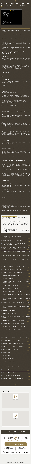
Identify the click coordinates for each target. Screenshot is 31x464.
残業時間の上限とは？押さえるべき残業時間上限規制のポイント (14, 323)
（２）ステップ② (5, 15)
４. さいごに (4, 23)
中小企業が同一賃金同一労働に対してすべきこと (12, 340)
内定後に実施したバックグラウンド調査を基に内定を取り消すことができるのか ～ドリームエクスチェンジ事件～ (16, 244)
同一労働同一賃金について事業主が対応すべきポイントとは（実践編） (16, 337)
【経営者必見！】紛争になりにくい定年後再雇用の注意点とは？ (14, 378)
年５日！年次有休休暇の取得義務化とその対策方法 (12, 375)
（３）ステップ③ (5, 16)
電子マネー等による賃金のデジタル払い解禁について (12, 272)
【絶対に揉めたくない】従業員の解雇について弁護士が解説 (14, 343)
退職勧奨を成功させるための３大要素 (10, 313)
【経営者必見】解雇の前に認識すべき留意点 (11, 366)
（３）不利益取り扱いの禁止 (7, 22)
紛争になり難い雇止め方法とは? (8, 369)
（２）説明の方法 (5, 21)
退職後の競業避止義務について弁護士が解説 (11, 288)
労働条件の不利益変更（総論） (8, 358)
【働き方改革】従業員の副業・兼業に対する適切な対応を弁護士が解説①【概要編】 (16, 307)
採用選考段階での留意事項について (9, 278)
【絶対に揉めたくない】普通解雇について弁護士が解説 (13, 346)
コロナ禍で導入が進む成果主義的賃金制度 (10, 285)
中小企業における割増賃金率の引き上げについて (12, 269)
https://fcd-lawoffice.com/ (15, 455)
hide (13, 10)
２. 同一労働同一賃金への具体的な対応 (8, 13)
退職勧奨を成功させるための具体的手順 (10, 310)
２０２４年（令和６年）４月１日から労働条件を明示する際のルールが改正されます (16, 252)
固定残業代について (6, 355)
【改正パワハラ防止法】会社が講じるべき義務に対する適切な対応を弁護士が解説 (16, 317)
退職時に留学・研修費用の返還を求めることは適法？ (12, 329)
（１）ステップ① (5, 14)
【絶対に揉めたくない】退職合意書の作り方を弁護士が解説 (14, 326)
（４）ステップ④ (5, 17)
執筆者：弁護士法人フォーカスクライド (9, 216)
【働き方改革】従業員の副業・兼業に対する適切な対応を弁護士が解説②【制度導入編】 (16, 299)
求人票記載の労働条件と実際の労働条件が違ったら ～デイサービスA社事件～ (12, 237)
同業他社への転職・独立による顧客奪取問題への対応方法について (15, 240)
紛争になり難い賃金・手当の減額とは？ (10, 372)
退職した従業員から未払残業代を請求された (11, 349)
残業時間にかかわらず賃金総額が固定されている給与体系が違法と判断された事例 (16, 260)
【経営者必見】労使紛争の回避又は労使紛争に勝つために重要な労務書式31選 (16, 295)
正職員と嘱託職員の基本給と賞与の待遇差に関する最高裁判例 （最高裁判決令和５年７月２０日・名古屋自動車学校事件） (16, 256)
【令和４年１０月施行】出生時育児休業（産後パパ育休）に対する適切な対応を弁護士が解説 (16, 282)
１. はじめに (4, 12)
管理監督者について (6, 352)
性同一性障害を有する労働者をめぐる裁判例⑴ (11, 275)
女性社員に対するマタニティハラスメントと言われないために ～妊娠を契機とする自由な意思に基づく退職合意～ (16, 248)
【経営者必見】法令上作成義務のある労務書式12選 (12, 291)
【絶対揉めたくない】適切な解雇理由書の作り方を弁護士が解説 (14, 320)
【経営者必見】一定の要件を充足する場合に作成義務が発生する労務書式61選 (16, 303)
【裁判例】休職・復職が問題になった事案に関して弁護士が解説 (14, 266)
